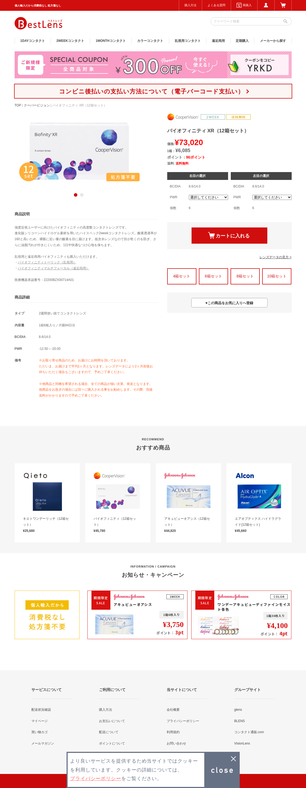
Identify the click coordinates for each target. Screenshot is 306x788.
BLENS (239, 721)
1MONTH (111, 41)
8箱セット (245, 276)
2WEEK (70, 41)
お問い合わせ (176, 743)
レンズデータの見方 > (275, 257)
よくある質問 (216, 5)
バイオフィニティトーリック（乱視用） (47, 262)
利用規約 (173, 732)
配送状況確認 (41, 710)
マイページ (39, 721)
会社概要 (173, 710)
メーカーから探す (273, 41)
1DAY (32, 41)
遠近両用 (218, 41)
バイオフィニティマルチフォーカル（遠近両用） (53, 268)
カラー (150, 41)
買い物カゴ (39, 732)
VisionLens (242, 743)
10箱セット (277, 276)
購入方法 (190, 5)
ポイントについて (112, 743)
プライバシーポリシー (183, 721)
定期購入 (242, 41)
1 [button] (75, 195)
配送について (109, 732)
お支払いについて (112, 721)
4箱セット (181, 276)
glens (238, 710)
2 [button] (82, 195)
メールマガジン (42, 743)
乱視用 (188, 41)
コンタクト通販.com (249, 732)
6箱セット (213, 276)
